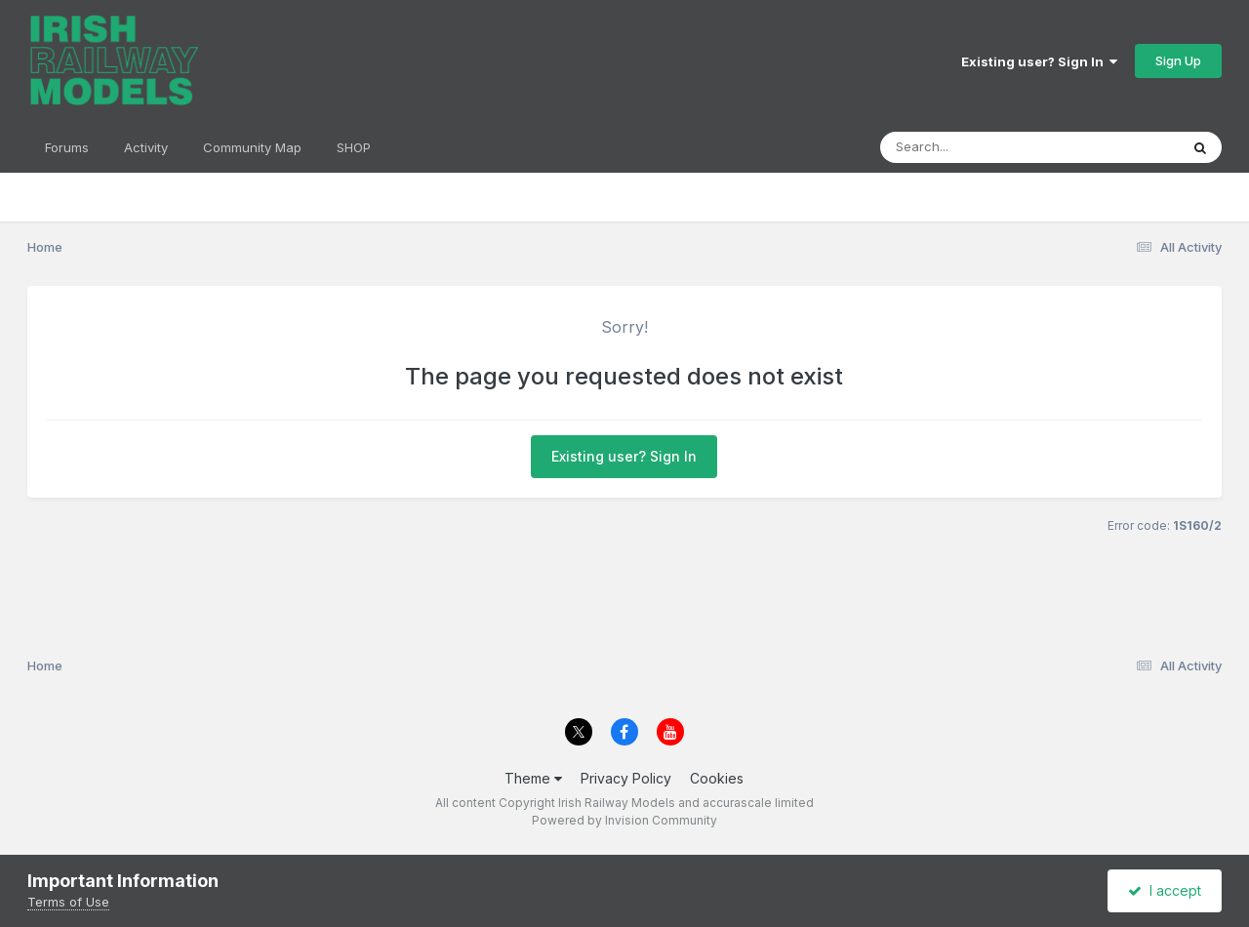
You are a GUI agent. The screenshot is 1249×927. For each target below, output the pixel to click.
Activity (146, 147)
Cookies (717, 778)
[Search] (976, 147)
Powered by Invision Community (624, 820)
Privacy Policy (626, 778)
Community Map (252, 147)
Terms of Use (68, 901)
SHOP (354, 147)
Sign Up (1178, 60)
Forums (67, 147)
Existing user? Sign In (1039, 61)
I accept (1164, 890)
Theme (533, 778)
